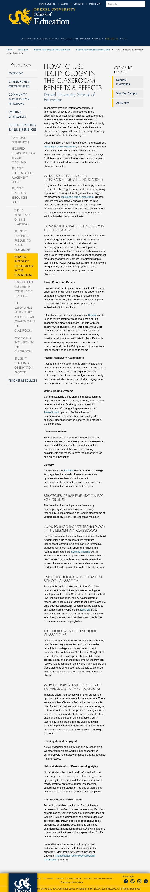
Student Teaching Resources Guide (93, 49)
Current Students (51, 4)
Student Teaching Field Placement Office (22, 175)
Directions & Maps (103, 878)
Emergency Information (72, 882)
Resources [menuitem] (111, 38)
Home (9, 49)
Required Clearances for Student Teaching (23, 155)
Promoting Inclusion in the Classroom (24, 344)
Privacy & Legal (73, 878)
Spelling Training (80, 551)
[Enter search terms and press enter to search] (127, 4)
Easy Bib (85, 609)
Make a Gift (98, 4)
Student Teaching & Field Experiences (52, 49)
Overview (16, 73)
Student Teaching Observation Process (23, 365)
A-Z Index (36, 878)
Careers (60, 878)
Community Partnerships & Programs (19, 99)
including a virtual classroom (60, 146)
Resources (23, 49)
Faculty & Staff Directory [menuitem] (75, 38)
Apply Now (122, 102)
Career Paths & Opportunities (19, 84)
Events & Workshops (17, 114)
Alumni (68, 4)
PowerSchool (51, 412)
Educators (82, 4)
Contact (87, 878)
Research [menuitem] (97, 38)
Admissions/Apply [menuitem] (48, 38)
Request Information (123, 82)
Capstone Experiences (20, 140)
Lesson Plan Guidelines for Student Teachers (23, 289)
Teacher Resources (23, 380)
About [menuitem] (123, 38)
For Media (48, 878)
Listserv (68, 470)
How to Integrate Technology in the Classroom (23, 266)
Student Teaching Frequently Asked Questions (22, 240)
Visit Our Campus (127, 93)
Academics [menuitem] (28, 38)
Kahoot (92, 315)
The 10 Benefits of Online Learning (22, 217)
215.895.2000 (109, 888)
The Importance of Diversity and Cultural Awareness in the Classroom (24, 316)
